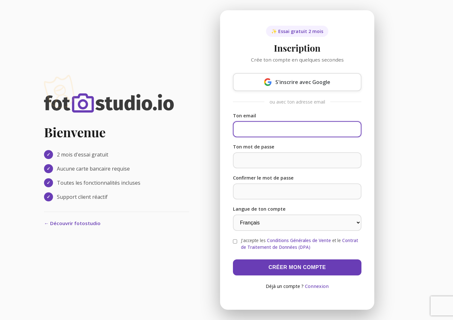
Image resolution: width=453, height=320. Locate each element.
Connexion (317, 286)
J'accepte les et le (299, 243)
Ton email (244, 116)
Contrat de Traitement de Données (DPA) (299, 243)
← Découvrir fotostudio (72, 223)
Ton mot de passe (253, 147)
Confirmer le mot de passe (263, 178)
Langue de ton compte (259, 209)
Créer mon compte (297, 267)
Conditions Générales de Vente (299, 240)
